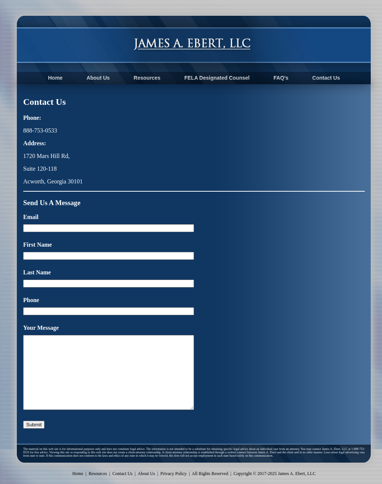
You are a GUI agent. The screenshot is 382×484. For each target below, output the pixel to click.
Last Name (37, 272)
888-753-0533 (40, 130)
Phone (31, 300)
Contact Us (326, 78)
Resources (147, 78)
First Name (37, 244)
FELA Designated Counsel (217, 78)
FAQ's (281, 78)
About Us (98, 78)
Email (30, 217)
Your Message (41, 328)
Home (55, 78)
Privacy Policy (173, 473)
